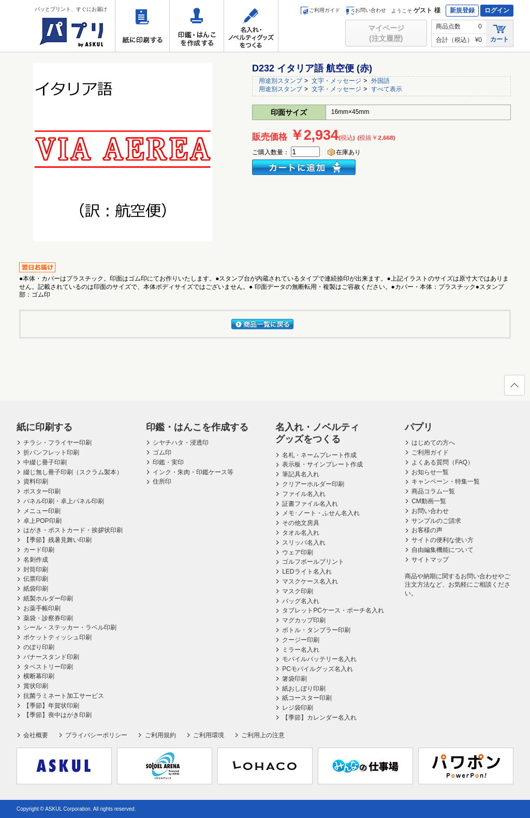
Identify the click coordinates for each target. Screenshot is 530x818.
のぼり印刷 (38, 647)
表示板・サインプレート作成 (322, 464)
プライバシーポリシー (96, 735)
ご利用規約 (160, 735)
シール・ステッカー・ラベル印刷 (69, 627)
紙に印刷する (142, 26)
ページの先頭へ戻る (514, 388)
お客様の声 (427, 530)
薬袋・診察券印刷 (48, 618)
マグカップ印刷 (304, 620)
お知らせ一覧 (430, 472)
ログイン (496, 10)
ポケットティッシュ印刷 (57, 637)
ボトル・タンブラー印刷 (316, 630)
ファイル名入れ (304, 494)
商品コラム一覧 (433, 491)
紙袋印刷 (35, 588)
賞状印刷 (35, 686)
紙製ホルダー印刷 (48, 598)
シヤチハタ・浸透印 (181, 442)
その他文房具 (300, 523)
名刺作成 (35, 559)
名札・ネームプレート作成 (319, 455)
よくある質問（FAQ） (442, 462)
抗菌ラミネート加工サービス (63, 695)
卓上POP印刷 (42, 520)
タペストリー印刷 (48, 666)
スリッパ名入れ (304, 542)
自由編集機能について (442, 549)
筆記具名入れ (300, 474)
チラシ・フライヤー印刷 (57, 442)
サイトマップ (430, 559)
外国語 (380, 80)
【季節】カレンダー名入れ (319, 717)
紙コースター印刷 (307, 698)
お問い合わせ (366, 10)
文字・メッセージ (336, 80)
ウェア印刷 (297, 552)
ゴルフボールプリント (313, 561)
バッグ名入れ (300, 601)
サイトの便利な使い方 (442, 540)
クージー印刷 (300, 640)
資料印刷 (35, 481)
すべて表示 (386, 89)
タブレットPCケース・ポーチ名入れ (333, 610)
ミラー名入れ (300, 649)
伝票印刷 (35, 578)
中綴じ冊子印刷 (45, 462)
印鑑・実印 (168, 462)
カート (499, 33)
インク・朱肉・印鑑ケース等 (193, 472)
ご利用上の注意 (263, 735)
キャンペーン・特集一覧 (445, 481)
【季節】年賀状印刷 (51, 705)
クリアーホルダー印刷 (313, 484)
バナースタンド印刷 (51, 657)
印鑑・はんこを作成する (197, 26)
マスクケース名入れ (310, 581)
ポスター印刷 (42, 491)
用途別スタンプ (280, 80)
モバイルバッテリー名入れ (319, 659)
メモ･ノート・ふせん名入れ (321, 513)
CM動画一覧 (428, 501)
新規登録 (462, 10)
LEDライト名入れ (306, 571)
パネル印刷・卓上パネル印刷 (63, 501)
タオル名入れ (300, 532)
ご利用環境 (208, 735)
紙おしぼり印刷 (304, 688)
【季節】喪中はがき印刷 (57, 715)
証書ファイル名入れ (310, 503)
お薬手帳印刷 (42, 608)
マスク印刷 (297, 591)
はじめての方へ (433, 442)
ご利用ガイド (320, 10)
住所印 (162, 481)
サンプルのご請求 (436, 520)
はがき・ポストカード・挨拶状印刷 (73, 530)
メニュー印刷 (42, 511)
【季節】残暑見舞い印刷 (57, 540)
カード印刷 (38, 549)
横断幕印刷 (38, 676)
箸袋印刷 (294, 678)
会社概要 (35, 735)
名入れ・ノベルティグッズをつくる (251, 26)
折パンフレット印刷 (51, 452)
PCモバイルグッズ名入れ (317, 669)
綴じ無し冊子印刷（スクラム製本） (73, 472)
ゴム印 (162, 452)
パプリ (419, 427)
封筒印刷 (35, 569)
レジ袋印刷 (297, 707)
